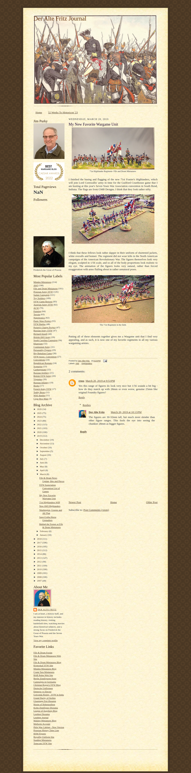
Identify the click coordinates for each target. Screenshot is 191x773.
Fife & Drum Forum (42, 652)
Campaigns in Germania (44, 682)
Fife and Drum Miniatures (45, 288)
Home (39, 112)
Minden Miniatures (42, 282)
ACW (36, 308)
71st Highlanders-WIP (49, 502)
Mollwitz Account (41, 724)
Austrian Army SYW (43, 304)
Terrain (36, 314)
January (44, 535)
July (42, 459)
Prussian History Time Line (46, 730)
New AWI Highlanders (49, 506)
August (43, 455)
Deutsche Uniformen (43, 688)
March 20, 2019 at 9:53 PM (100, 380)
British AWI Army (41, 337)
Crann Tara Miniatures (43, 672)
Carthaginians (39, 369)
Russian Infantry (41, 382)
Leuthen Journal (40, 717)
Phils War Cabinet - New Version (48, 727)
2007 (39, 580)
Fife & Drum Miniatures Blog (47, 662)
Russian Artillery (41, 373)
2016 (39, 546)
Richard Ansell (40, 334)
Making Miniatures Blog (44, 720)
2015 (39, 550)
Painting (37, 311)
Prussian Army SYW (43, 292)
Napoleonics (39, 317)
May (42, 466)
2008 (39, 577)
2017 (39, 542)
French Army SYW (42, 389)
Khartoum (38, 343)
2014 (39, 554)
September (45, 451)
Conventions (39, 360)
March (43, 474)
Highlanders (86, 363)
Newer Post (75, 502)
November (45, 443)
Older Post (152, 502)
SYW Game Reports (43, 301)
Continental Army (41, 347)
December (45, 440)
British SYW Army (42, 376)
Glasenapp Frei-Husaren (44, 701)
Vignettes (37, 379)
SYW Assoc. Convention (45, 356)
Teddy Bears (39, 392)
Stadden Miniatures (42, 740)
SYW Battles (39, 324)
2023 (39, 420)
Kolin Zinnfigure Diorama (45, 707)
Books (36, 385)
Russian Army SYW (42, 330)
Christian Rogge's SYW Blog (47, 685)
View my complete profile (45, 640)
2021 (39, 428)
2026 (39, 409)
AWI (35, 285)
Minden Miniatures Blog (44, 669)
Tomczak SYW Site (42, 743)
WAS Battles (39, 395)
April (42, 470)
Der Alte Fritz (47, 609)
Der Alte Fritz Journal (59, 18)
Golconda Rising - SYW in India (48, 694)
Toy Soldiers (39, 298)
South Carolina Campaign (45, 340)
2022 (39, 424)
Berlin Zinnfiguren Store (44, 678)
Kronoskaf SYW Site (43, 665)
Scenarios (37, 366)
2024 (39, 417)
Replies (87, 405)
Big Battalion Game (42, 353)
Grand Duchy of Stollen (44, 698)
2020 (39, 432)
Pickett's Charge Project (44, 327)
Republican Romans (42, 363)
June (42, 462)
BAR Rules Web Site (43, 675)
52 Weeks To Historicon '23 (63, 112)
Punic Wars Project (42, 321)
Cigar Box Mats (40, 398)
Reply (82, 397)
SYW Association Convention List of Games (49, 488)
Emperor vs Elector (42, 691)
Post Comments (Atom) (96, 509)
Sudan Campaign (41, 295)
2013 (39, 558)
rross (81, 380)
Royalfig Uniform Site (43, 737)
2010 (39, 569)
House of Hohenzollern (44, 704)
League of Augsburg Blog (45, 711)
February (44, 531)
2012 (39, 561)
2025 (39, 413)
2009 (39, 573)
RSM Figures (39, 733)
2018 (39, 539)
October (44, 447)
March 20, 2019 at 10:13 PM (126, 412)
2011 (39, 565)
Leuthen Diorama (41, 714)
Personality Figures (42, 350)
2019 (39, 436)
